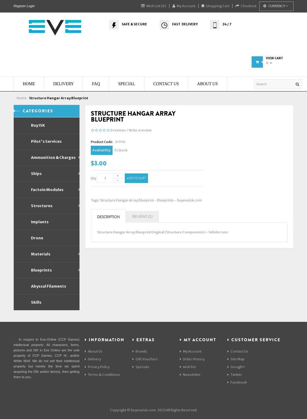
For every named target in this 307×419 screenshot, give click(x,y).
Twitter (234, 375)
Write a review (140, 130)
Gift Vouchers (145, 359)
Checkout (246, 6)
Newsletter (190, 375)
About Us (93, 351)
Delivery (93, 359)
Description (108, 217)
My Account (183, 6)
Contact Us (237, 351)
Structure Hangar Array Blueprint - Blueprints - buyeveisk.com (151, 200)
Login (31, 6)
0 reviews (118, 130)
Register (20, 6)
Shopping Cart (215, 6)
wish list (188, 367)
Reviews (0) (142, 216)
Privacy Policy (97, 367)
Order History (192, 359)
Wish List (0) (153, 6)
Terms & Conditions (102, 375)
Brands (140, 351)
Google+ (236, 367)
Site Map (235, 359)
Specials (141, 367)
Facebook (237, 382)
